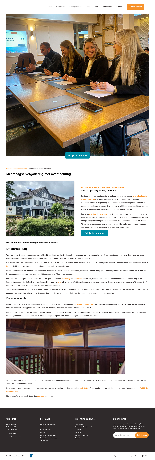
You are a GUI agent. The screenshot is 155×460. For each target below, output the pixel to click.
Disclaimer (146, 456)
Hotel (50, 7)
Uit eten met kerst (45, 429)
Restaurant (60, 7)
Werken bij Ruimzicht (81, 435)
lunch (8, 266)
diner (60, 282)
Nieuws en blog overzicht (47, 424)
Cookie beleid (138, 456)
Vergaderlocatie (92, 7)
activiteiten (84, 388)
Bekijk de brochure (77, 155)
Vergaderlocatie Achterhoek (48, 438)
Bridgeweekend (44, 427)
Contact (119, 7)
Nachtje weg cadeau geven (48, 435)
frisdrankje (66, 279)
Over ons (78, 429)
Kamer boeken (135, 7)
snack (79, 279)
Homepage (9, 168)
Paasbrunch (107, 7)
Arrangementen (75, 7)
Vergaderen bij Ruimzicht (20, 168)
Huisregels (131, 456)
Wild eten (42, 432)
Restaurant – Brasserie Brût (83, 427)
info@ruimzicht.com (15, 436)
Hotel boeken (79, 424)
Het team (78, 432)
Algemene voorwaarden (120, 456)
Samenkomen (44, 440)
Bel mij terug (142, 435)
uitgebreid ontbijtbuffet (83, 304)
